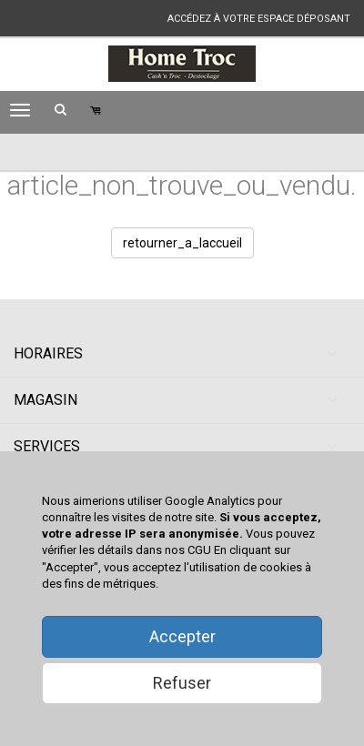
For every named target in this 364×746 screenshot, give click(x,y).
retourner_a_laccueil (182, 243)
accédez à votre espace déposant (258, 19)
